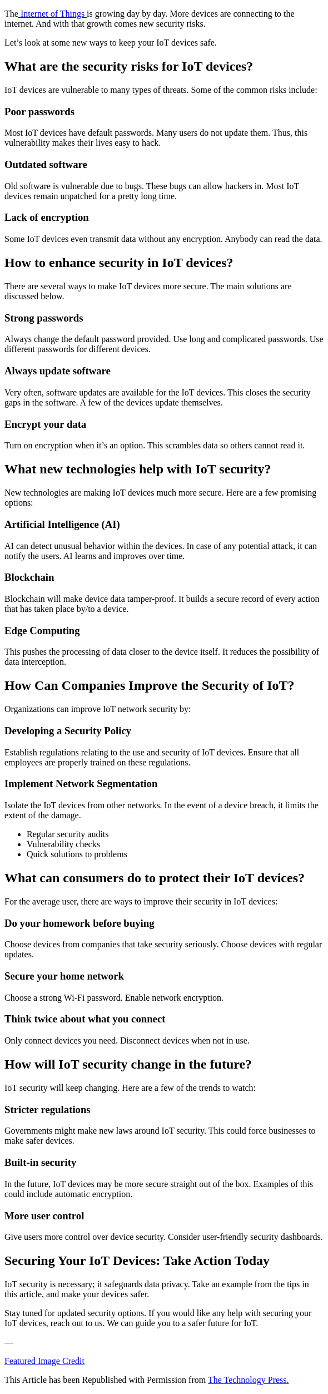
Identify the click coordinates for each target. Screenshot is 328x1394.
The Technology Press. (248, 1380)
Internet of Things (52, 13)
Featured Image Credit (44, 1361)
